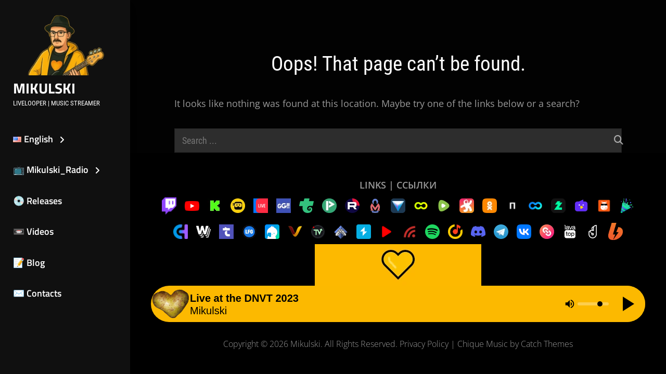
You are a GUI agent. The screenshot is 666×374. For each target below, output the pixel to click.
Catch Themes (547, 344)
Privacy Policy (424, 344)
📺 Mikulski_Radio (50, 170)
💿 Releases (37, 201)
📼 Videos (33, 231)
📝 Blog (29, 263)
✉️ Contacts (37, 293)
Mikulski (44, 88)
